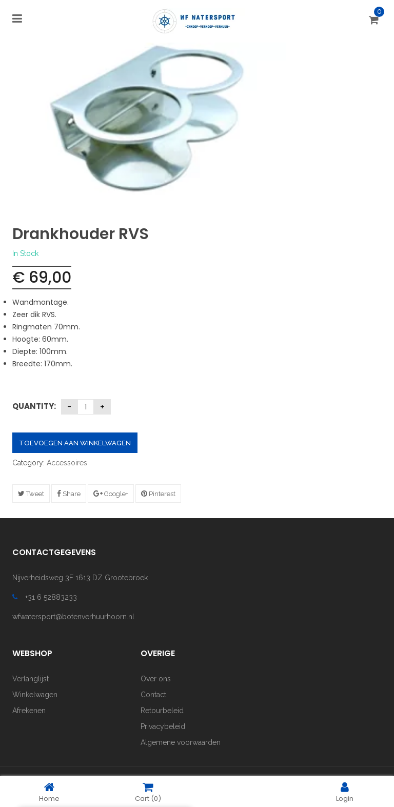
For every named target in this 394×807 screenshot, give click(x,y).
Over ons (156, 679)
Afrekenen (29, 710)
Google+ (110, 494)
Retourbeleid (162, 710)
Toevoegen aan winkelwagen (75, 443)
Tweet (31, 494)
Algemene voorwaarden (181, 742)
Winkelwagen (34, 695)
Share (69, 494)
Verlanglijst (30, 679)
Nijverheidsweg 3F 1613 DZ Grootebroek (80, 578)
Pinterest (158, 494)
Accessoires (67, 463)
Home (49, 791)
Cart (148, 791)
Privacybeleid (163, 726)
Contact (153, 695)
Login (344, 791)
